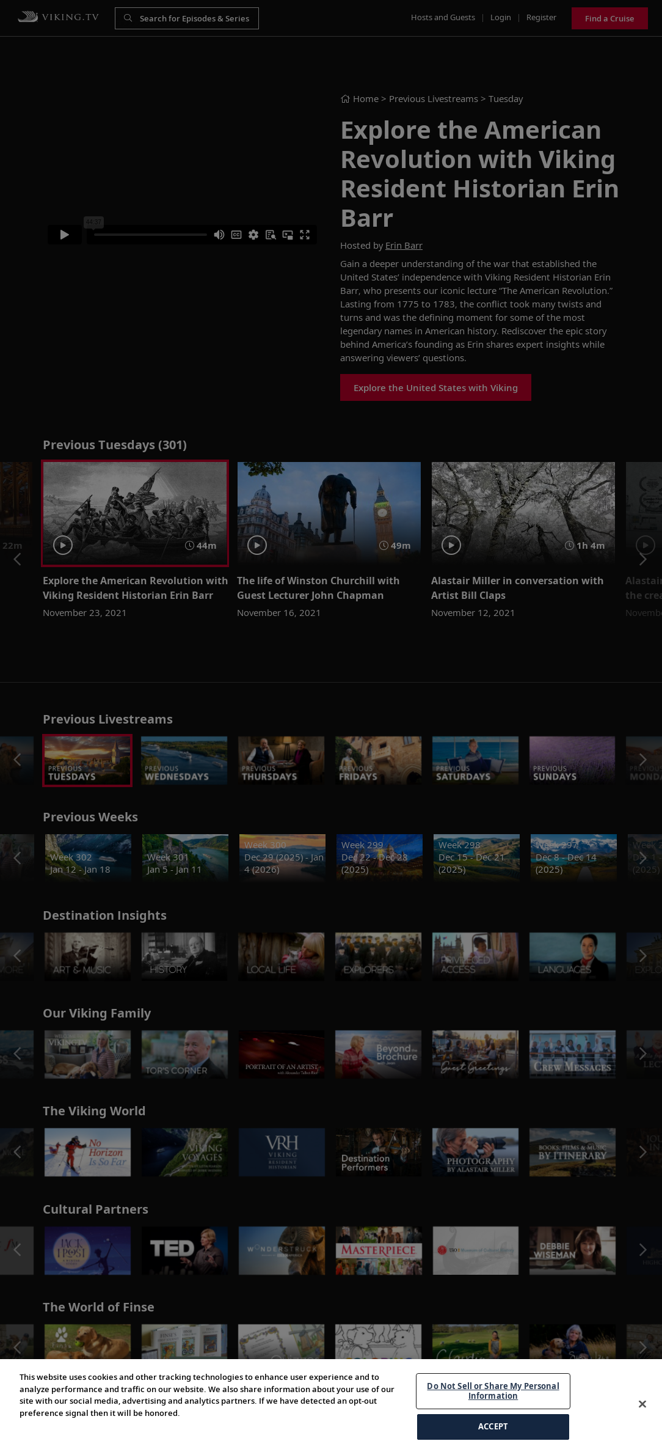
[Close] (642, 1423)
